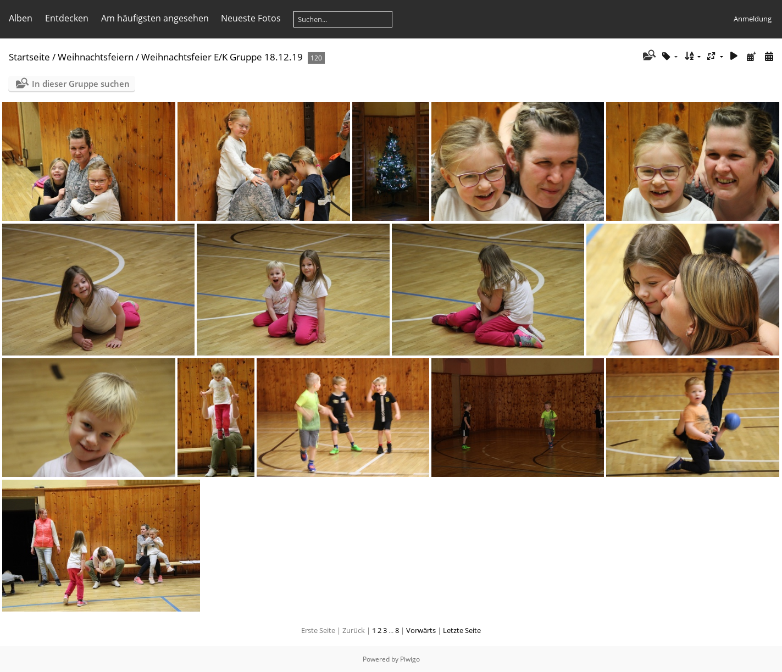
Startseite (29, 57)
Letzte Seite (462, 630)
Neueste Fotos (251, 18)
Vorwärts (421, 630)
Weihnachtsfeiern (96, 57)
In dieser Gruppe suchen (81, 83)
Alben (20, 18)
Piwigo (410, 659)
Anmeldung (753, 19)
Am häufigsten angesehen (155, 18)
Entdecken (66, 18)
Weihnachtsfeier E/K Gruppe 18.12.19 (222, 57)
